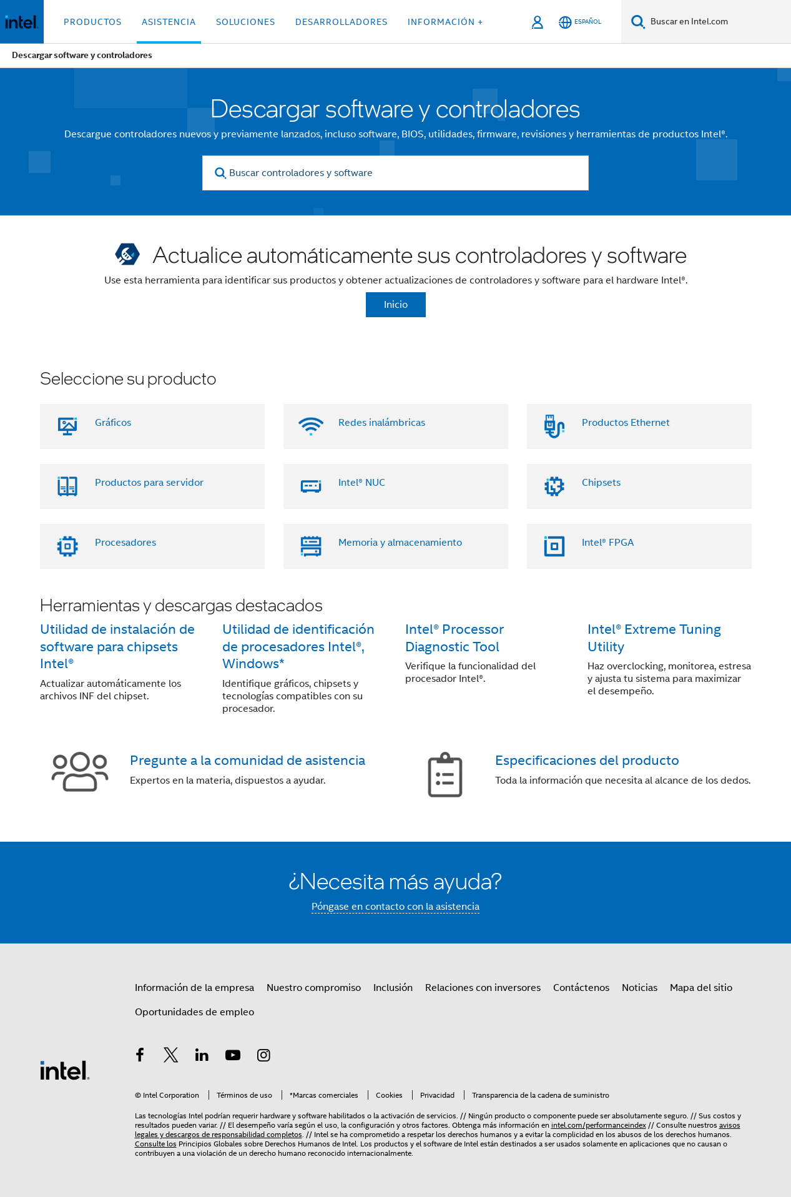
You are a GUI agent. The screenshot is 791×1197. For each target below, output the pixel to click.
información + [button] (445, 21)
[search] (220, 173)
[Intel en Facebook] (140, 1057)
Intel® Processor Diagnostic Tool (454, 638)
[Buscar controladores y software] (395, 172)
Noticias (639, 988)
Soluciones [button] (245, 21)
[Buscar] (638, 21)
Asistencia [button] (169, 21)
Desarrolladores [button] (341, 21)
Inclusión (393, 988)
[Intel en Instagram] (264, 1057)
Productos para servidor (149, 482)
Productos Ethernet (626, 422)
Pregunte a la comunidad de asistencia (247, 760)
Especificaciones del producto (587, 760)
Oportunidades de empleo (194, 1012)
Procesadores (125, 542)
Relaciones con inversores (483, 988)
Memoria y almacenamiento (400, 542)
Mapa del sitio (701, 988)
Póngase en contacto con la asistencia (395, 906)
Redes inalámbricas (381, 422)
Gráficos (113, 422)
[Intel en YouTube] (232, 1057)
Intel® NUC (361, 482)
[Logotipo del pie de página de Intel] (65, 1069)
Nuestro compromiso (314, 988)
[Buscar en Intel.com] (718, 21)
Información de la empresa (194, 988)
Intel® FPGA (608, 542)
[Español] (580, 22)
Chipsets (601, 482)
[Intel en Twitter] (171, 1057)
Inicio (396, 304)
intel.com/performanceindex (598, 1125)
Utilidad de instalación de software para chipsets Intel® (117, 646)
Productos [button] (93, 21)
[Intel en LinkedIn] (202, 1057)
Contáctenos (581, 988)
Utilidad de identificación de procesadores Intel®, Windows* (298, 646)
